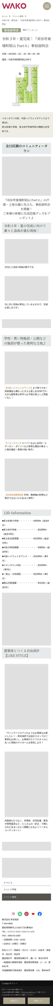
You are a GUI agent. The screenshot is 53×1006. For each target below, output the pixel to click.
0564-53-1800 (28, 931)
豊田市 (25, 950)
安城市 (33, 950)
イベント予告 (9, 889)
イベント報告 (9, 897)
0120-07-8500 (14, 931)
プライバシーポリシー (28, 992)
